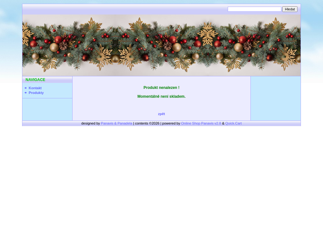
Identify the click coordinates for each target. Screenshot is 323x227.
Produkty (36, 93)
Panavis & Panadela (117, 123)
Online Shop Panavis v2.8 (201, 123)
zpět (161, 114)
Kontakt (35, 88)
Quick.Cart (233, 123)
